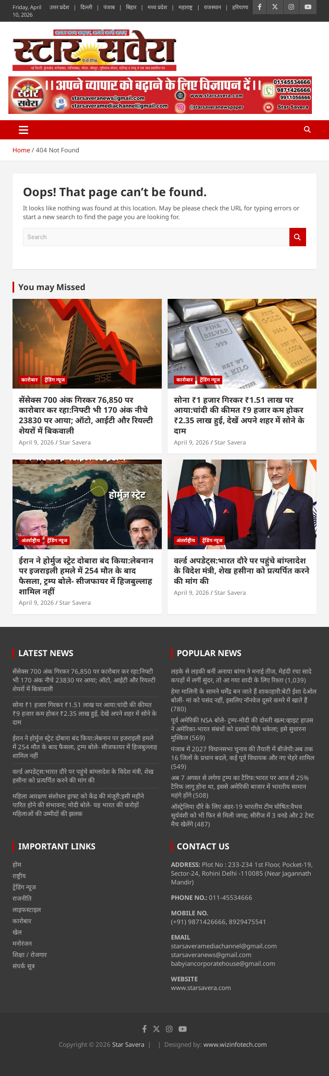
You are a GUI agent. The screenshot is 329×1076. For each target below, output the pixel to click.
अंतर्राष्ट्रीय (30, 540)
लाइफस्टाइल (27, 909)
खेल (17, 932)
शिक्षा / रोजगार (30, 954)
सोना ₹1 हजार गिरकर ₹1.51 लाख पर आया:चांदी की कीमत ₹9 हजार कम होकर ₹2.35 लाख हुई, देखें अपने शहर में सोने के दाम (239, 415)
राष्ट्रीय (19, 875)
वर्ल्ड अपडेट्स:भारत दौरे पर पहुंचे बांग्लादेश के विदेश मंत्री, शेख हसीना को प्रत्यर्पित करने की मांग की (241, 570)
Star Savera (75, 442)
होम (17, 864)
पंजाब (109, 7)
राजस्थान (212, 7)
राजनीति (22, 898)
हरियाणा (240, 7)
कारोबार (29, 379)
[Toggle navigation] (24, 129)
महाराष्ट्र (185, 7)
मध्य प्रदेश (157, 7)
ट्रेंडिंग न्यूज (55, 379)
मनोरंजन (22, 943)
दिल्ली (86, 7)
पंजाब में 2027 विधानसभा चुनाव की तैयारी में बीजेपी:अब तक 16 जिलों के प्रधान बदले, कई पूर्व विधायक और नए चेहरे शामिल (242, 753)
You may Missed (51, 287)
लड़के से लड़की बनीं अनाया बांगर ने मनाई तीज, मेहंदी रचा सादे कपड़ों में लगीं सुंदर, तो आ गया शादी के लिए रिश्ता (241, 675)
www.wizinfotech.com (235, 1044)
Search (297, 237)
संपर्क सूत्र (24, 966)
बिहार (131, 7)
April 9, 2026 (36, 442)
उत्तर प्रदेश (59, 7)
